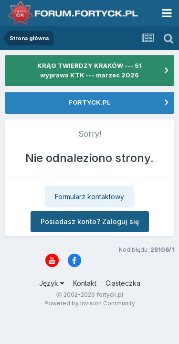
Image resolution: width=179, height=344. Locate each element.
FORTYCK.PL (90, 102)
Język (51, 283)
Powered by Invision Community (89, 303)
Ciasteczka (122, 283)
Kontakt (84, 283)
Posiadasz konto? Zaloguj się (90, 221)
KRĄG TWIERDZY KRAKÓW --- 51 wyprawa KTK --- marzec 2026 (89, 70)
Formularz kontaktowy (89, 197)
